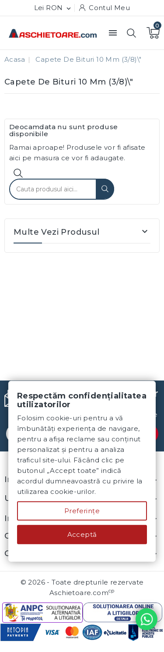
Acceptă (82, 534)
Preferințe (82, 511)
